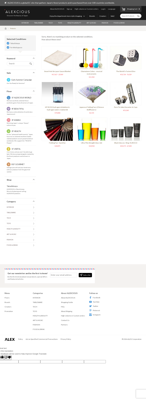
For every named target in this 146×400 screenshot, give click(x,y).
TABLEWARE (38, 23)
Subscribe (85, 275)
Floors (7, 298)
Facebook (94, 297)
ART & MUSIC (91, 23)
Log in (103, 9)
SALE (112, 16)
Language (111, 9)
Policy (20, 339)
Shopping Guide (67, 302)
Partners (64, 325)
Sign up (69, 9)
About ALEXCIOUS (57, 9)
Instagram (95, 314)
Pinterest (94, 310)
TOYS (60, 23)
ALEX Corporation (134, 339)
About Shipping (66, 311)
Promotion (9, 311)
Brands (92, 16)
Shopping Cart (129, 9)
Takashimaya (15, 43)
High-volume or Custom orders (87, 9)
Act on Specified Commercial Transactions (42, 339)
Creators (102, 16)
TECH (50, 23)
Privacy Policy (66, 339)
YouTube (94, 302)
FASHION (105, 23)
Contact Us (65, 320)
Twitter (93, 306)
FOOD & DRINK (119, 23)
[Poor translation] (8, 357)
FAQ (62, 307)
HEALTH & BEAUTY (74, 23)
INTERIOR (25, 23)
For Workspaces (16, 47)
